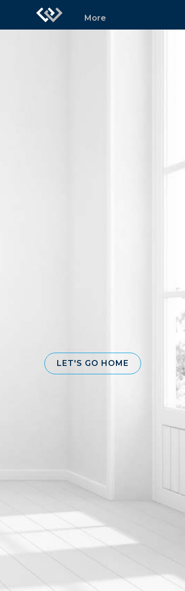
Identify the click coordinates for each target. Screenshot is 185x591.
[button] (92, 363)
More (95, 18)
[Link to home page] (49, 15)
